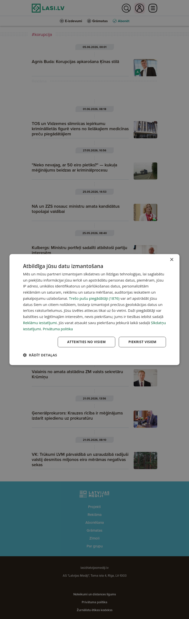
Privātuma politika (58, 328)
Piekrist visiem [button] (142, 342)
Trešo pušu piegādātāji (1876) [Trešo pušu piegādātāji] (94, 298)
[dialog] (94, 309)
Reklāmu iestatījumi (40, 322)
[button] (40, 355)
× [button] (171, 259)
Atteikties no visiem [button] (85, 342)
